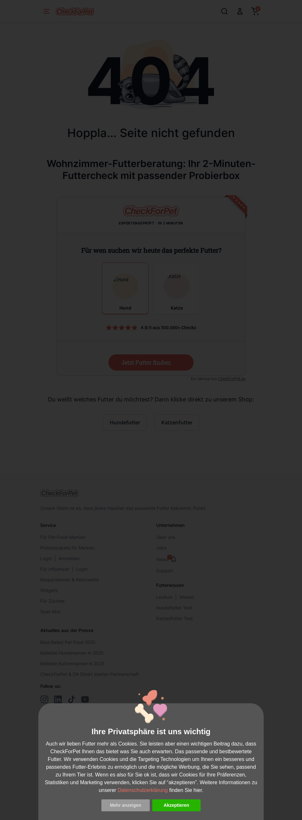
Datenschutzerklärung (143, 790)
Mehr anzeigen (125, 805)
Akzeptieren (176, 805)
